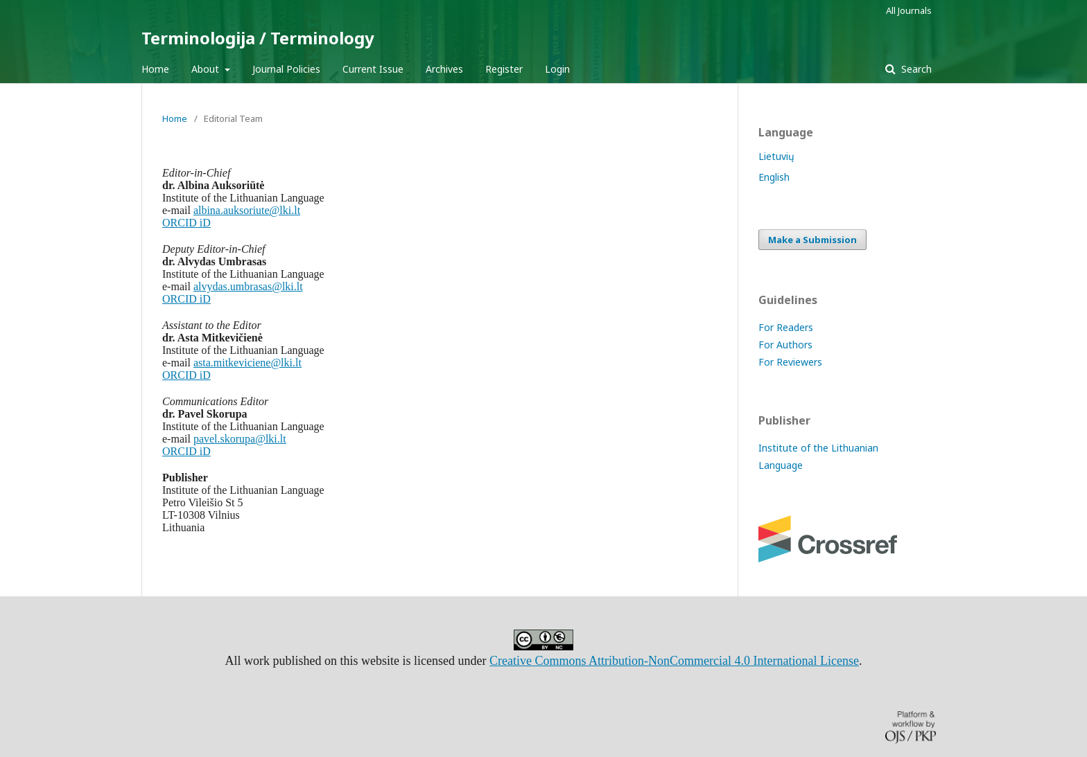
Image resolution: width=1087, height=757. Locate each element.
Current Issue (372, 68)
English (774, 177)
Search (915, 68)
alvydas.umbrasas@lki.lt (248, 286)
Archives (444, 68)
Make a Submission (812, 239)
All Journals (909, 10)
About (206, 68)
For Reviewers (790, 361)
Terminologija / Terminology (257, 37)
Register (504, 68)
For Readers (785, 327)
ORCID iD (186, 223)
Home (155, 68)
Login (557, 68)
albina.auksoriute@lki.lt (246, 210)
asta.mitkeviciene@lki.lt (247, 362)
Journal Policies (286, 68)
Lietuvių (776, 156)
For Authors (785, 344)
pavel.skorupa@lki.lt (239, 439)
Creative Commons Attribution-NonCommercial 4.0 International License (674, 661)
